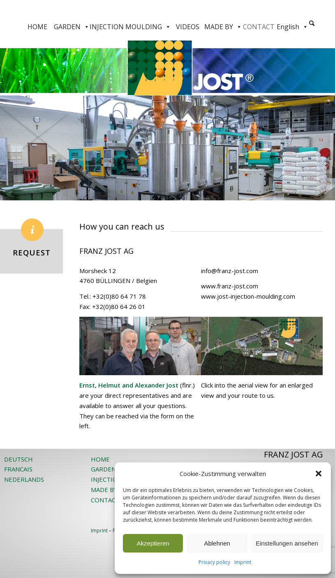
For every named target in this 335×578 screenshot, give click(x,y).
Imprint (242, 562)
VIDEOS (187, 26)
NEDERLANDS (24, 479)
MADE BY (223, 27)
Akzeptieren (152, 543)
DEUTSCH (18, 459)
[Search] (311, 24)
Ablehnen (217, 543)
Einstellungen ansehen (287, 543)
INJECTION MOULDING (130, 27)
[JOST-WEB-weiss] (168, 9)
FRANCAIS (18, 469)
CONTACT (259, 26)
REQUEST (32, 252)
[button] (318, 473)
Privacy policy (214, 562)
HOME (37, 26)
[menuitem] (311, 27)
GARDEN (72, 27)
